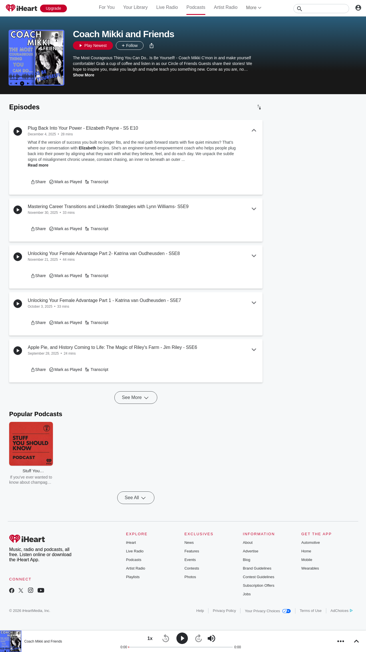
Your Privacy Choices (268, 611)
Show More (83, 75)
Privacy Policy (224, 610)
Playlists (133, 577)
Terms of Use (311, 610)
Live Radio (167, 7)
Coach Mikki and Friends (43, 641)
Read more (38, 165)
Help (200, 610)
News (189, 542)
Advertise (250, 551)
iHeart (131, 542)
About (247, 542)
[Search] (321, 8)
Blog (246, 560)
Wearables (310, 568)
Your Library (135, 7)
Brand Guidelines (257, 568)
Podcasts (195, 7)
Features (191, 551)
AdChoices (342, 610)
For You (107, 7)
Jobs (246, 594)
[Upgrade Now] (53, 8)
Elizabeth (87, 148)
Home (306, 551)
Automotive (310, 542)
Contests (191, 568)
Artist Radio (226, 7)
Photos (190, 577)
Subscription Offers (258, 585)
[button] (151, 45)
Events (190, 560)
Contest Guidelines (258, 577)
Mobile (306, 560)
